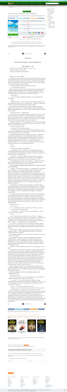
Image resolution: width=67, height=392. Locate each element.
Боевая (21, 378)
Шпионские (9, 385)
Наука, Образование (51, 12)
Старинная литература (52, 23)
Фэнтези (21, 385)
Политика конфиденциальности (49, 385)
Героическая (22, 379)
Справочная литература (52, 22)
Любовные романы (33, 3)
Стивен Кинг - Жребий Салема (32, 332)
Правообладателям (48, 384)
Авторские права (27, 11)
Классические (10, 382)
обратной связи (33, 390)
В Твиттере (18, 18)
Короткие (34, 379)
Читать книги (18, 3)
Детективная (22, 380)
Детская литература (51, 17)
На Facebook (11, 18)
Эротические (34, 383)
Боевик (9, 378)
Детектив (9, 379)
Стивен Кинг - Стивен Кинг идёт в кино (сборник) (41, 333)
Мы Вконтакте (41, 18)
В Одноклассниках (34, 18)
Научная (21, 382)
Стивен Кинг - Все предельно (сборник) (12, 333)
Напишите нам (28, 38)
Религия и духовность (51, 21)
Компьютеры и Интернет (52, 26)
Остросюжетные (35, 381)
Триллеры (9, 384)
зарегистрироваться (17, 350)
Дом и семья (50, 18)
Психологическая (22, 383)
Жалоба (24, 37)
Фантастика (39, 3)
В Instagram (26, 18)
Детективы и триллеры (25, 3)
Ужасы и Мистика (28, 26)
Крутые (9, 383)
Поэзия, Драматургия (51, 27)
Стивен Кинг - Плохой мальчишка (22, 333)
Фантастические (35, 380)
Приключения (50, 16)
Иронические (9, 380)
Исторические (10, 381)
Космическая (22, 381)
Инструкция (39, 39)
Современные (35, 382)
